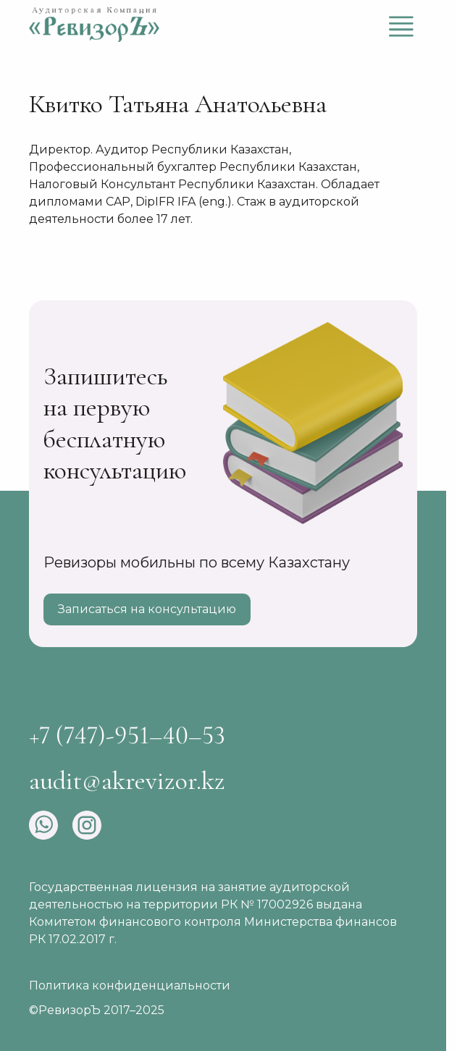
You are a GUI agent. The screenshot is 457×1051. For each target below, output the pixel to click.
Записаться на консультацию (147, 609)
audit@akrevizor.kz (127, 780)
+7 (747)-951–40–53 (127, 735)
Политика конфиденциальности (129, 985)
